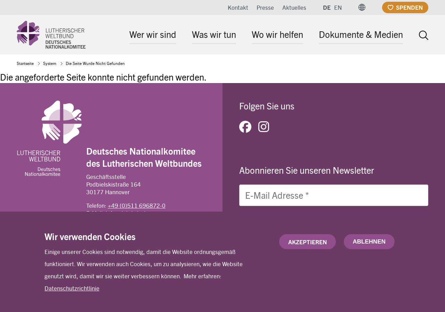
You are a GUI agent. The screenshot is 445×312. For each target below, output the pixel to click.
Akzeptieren (307, 242)
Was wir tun (214, 34)
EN (338, 7)
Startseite (25, 63)
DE (327, 7)
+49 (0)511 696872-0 (136, 205)
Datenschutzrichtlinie (71, 288)
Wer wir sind (152, 34)
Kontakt (238, 7)
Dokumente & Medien (361, 34)
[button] (361, 7)
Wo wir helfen (277, 34)
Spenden (409, 7)
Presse (265, 7)
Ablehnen (369, 241)
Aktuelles (294, 7)
